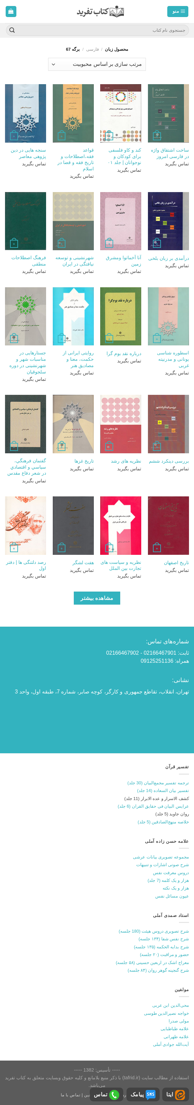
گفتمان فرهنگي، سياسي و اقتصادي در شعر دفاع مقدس (26, 467)
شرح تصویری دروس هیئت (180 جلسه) (154, 931)
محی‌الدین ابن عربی (170, 1005)
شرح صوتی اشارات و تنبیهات (162, 864)
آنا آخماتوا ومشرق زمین (123, 261)
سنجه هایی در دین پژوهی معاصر (28, 153)
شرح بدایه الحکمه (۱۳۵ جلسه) (161, 946)
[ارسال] (12, 30)
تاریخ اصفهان (176, 562)
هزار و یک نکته (176, 888)
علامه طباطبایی (175, 1028)
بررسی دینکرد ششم (169, 461)
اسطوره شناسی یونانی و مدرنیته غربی (173, 359)
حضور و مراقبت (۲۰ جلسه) (164, 954)
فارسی (92, 49)
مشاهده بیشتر (97, 598)
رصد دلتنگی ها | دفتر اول (26, 565)
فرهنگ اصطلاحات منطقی (28, 261)
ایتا (175, 1095)
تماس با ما (70, 1095)
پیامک (143, 1095)
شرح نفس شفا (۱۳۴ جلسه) (164, 938)
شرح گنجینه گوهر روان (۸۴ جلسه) (158, 970)
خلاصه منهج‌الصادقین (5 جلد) (163, 821)
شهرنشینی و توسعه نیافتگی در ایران (74, 261)
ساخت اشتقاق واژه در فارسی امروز (170, 153)
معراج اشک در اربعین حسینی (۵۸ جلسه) (152, 962)
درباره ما (125, 1095)
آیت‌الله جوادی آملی (171, 1044)
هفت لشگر (83, 562)
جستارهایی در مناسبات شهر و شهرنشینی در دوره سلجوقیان (27, 362)
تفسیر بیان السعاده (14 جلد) (163, 790)
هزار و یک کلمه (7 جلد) (168, 880)
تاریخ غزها (84, 461)
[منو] (177, 11)
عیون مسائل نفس (172, 896)
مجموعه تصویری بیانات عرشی (161, 856)
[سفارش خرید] (97, 64)
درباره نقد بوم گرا (124, 353)
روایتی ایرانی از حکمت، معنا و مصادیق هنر (78, 359)
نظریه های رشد (126, 461)
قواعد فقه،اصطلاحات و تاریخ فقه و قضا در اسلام (75, 159)
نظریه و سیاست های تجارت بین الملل (121, 565)
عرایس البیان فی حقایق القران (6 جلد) (153, 806)
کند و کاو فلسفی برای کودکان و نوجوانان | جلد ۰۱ (125, 156)
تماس (106, 1095)
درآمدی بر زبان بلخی (168, 258)
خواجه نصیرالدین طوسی (166, 1013)
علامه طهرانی (176, 1036)
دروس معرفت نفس (171, 872)
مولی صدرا (179, 1020)
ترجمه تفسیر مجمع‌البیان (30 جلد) (158, 782)
